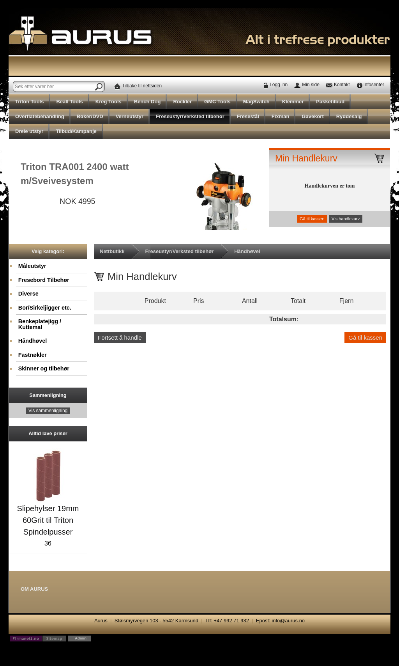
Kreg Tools (108, 102)
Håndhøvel (32, 341)
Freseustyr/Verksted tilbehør (190, 116)
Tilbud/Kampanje (76, 131)
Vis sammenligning (48, 410)
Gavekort (312, 116)
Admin (81, 638)
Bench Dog (147, 102)
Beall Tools (69, 102)
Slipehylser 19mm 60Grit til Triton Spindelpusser (48, 520)
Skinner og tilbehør (43, 368)
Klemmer (293, 102)
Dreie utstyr (29, 131)
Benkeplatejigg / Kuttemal (39, 324)
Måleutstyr (32, 266)
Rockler (182, 102)
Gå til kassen (312, 218)
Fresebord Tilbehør (43, 280)
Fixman (281, 116)
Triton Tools (29, 102)
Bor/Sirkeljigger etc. (44, 308)
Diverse (28, 293)
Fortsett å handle (120, 337)
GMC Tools (217, 102)
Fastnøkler (32, 355)
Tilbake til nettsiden (142, 86)
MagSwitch (256, 102)
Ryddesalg (349, 116)
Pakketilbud (330, 102)
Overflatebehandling (39, 116)
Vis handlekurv (346, 218)
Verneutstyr (130, 116)
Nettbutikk (112, 251)
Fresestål (248, 116)
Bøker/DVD (90, 116)
